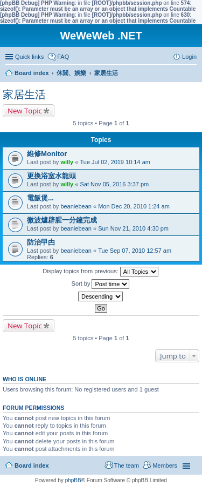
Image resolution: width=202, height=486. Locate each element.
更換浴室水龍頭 (51, 176)
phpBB (73, 480)
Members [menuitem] (164, 465)
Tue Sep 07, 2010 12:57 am (134, 250)
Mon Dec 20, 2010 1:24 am (134, 206)
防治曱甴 (41, 242)
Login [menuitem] (189, 56)
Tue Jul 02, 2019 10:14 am (115, 162)
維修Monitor (47, 154)
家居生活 (24, 94)
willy (66, 162)
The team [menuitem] (126, 465)
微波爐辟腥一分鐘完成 (62, 220)
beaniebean (76, 206)
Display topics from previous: (100, 271)
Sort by (101, 284)
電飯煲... (40, 198)
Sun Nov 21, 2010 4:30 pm (133, 228)
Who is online (24, 379)
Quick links (29, 56)
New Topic (25, 111)
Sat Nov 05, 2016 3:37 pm (114, 184)
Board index (32, 465)
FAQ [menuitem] (63, 56)
